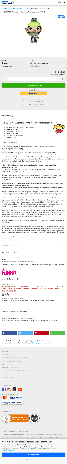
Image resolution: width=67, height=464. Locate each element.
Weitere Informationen (33, 460)
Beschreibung (7, 115)
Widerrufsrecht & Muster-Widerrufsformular (15, 358)
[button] (5, 79)
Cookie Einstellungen (9, 377)
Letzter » (27, 8)
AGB (4, 364)
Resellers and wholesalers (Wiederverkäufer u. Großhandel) (19, 371)
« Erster (5, 8)
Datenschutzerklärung (8, 450)
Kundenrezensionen (10, 246)
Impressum (6, 354)
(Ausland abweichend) (42, 63)
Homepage (36, 343)
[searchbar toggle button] (54, 2)
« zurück (12, 8)
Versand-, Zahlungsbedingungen (12, 361)
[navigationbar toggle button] (64, 2)
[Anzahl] (33, 79)
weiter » (19, 8)
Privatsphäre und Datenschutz (11, 367)
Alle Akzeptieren (33, 454)
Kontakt (5, 374)
